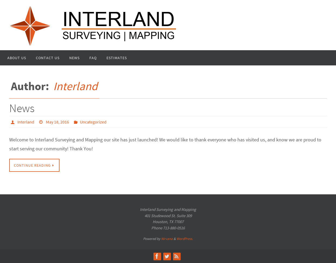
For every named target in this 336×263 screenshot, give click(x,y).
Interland (75, 86)
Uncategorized (93, 122)
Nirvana (167, 238)
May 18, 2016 (57, 122)
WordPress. (185, 238)
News (21, 108)
